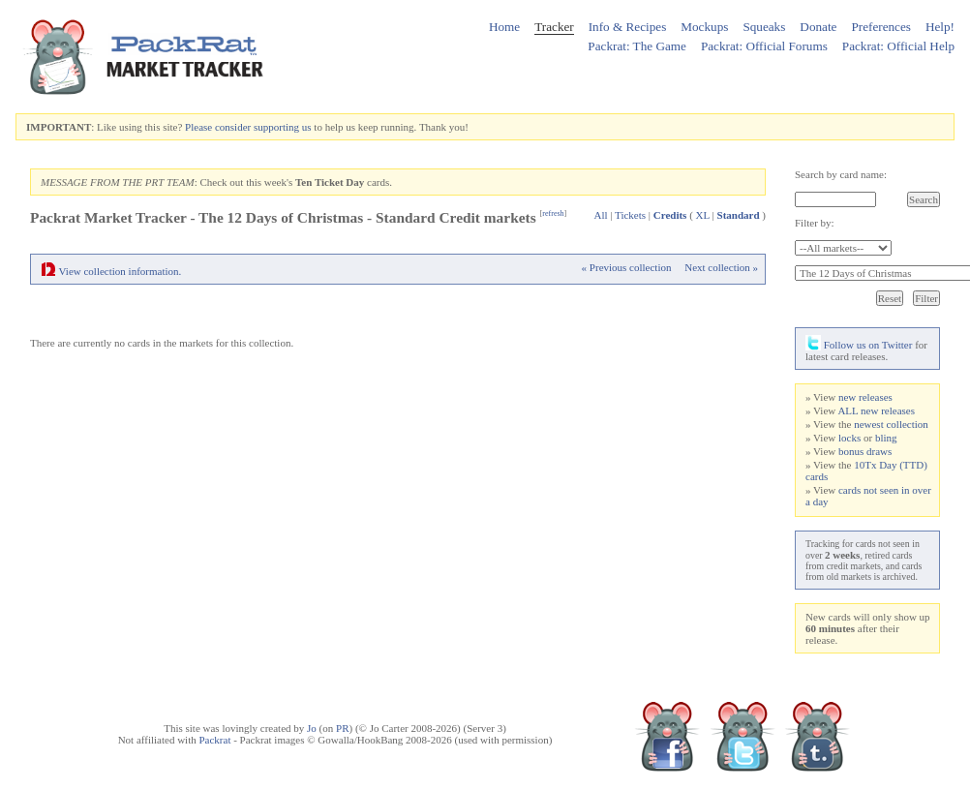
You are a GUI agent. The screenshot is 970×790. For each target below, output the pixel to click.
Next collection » (721, 267)
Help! (940, 26)
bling (886, 437)
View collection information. (120, 271)
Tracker (554, 26)
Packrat (214, 739)
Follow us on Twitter (858, 344)
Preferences (881, 26)
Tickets (630, 215)
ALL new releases (876, 410)
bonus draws (865, 451)
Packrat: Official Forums (764, 46)
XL (703, 215)
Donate (818, 26)
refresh (552, 213)
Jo (312, 728)
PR (342, 728)
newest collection (891, 424)
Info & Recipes (628, 26)
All (600, 215)
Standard (738, 215)
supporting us (283, 127)
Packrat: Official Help (898, 46)
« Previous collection (627, 267)
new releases (865, 397)
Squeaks (764, 26)
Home (504, 26)
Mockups (704, 26)
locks (849, 437)
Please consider (218, 127)
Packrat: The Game (637, 46)
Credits (670, 215)
